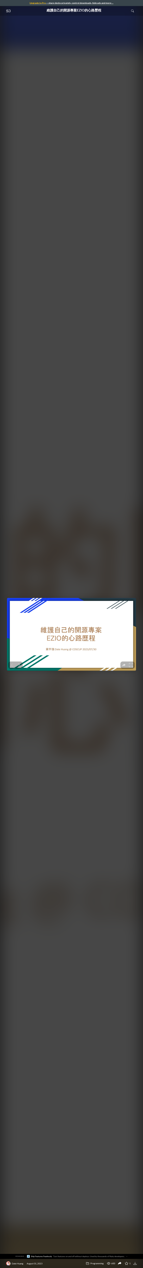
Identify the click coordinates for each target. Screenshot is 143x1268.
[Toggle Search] (132, 10)
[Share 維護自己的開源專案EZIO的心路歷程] (119, 1263)
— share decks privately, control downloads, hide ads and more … (71, 3)
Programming (95, 1263)
